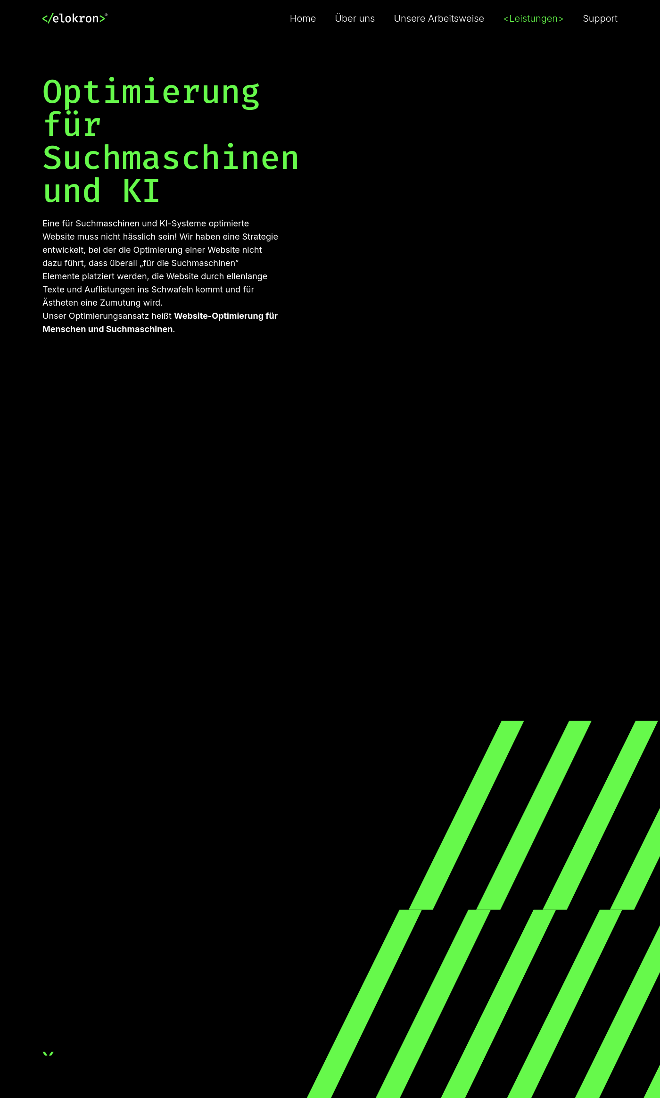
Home (303, 18)
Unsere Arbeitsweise (439, 18)
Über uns (355, 18)
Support (600, 18)
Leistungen (533, 18)
